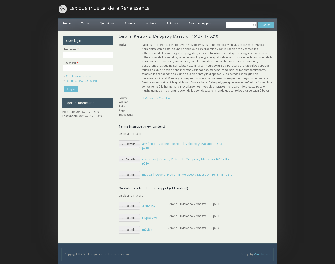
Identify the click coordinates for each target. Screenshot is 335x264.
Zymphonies (262, 254)
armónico (149, 205)
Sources (130, 23)
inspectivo (149, 217)
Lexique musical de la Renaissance (109, 8)
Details (130, 144)
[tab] (129, 144)
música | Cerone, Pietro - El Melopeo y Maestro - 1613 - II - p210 (187, 174)
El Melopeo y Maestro (156, 98)
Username (71, 49)
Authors (151, 23)
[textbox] (241, 25)
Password (70, 63)
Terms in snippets (200, 23)
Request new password (81, 81)
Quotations (107, 23)
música (147, 229)
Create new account (79, 76)
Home (67, 23)
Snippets (172, 23)
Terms (85, 23)
